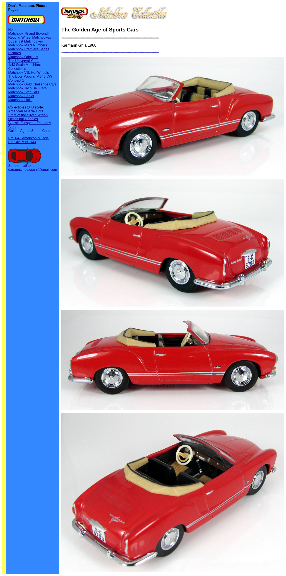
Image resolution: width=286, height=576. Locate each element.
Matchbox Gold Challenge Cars (32, 84)
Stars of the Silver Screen (28, 115)
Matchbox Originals (23, 57)
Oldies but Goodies (23, 119)
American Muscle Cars (25, 111)
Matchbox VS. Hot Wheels (28, 72)
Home (13, 29)
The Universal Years (23, 61)
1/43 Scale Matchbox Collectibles (24, 67)
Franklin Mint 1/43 (22, 142)
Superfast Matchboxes (25, 41)
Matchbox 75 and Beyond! (28, 33)
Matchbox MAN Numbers (27, 45)
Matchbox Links (20, 100)
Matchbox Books (21, 96)
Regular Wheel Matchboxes (29, 37)
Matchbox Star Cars (23, 92)
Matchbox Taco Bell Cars (27, 88)
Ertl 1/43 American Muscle (28, 138)
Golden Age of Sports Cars (29, 131)
